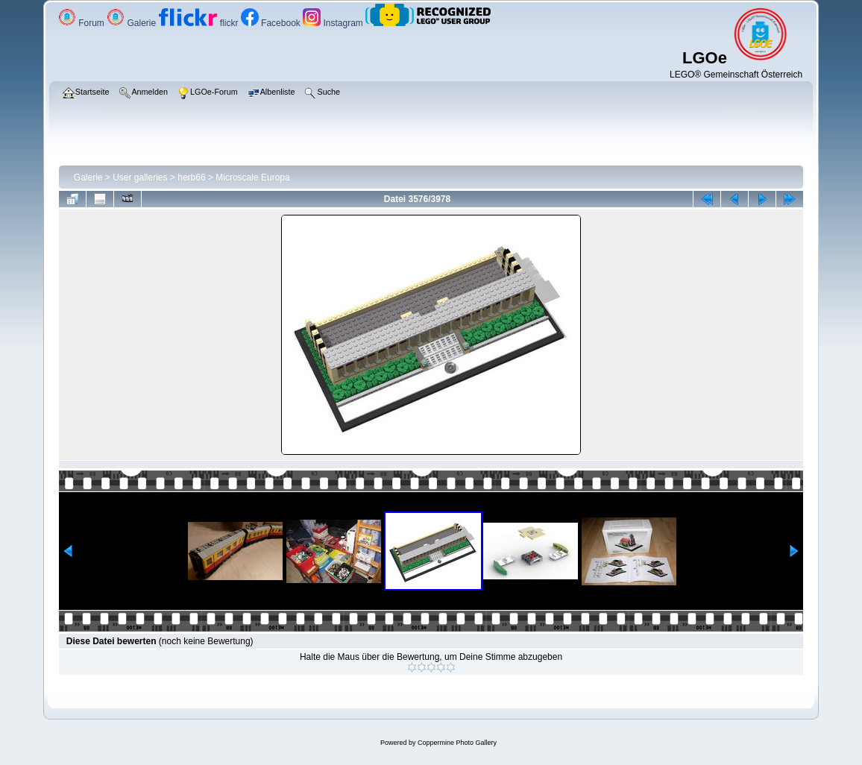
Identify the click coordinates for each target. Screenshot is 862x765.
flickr (200, 23)
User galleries (140, 177)
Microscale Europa (252, 177)
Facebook (272, 23)
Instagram (334, 23)
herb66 (191, 177)
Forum (82, 23)
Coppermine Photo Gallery (457, 742)
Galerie (132, 23)
